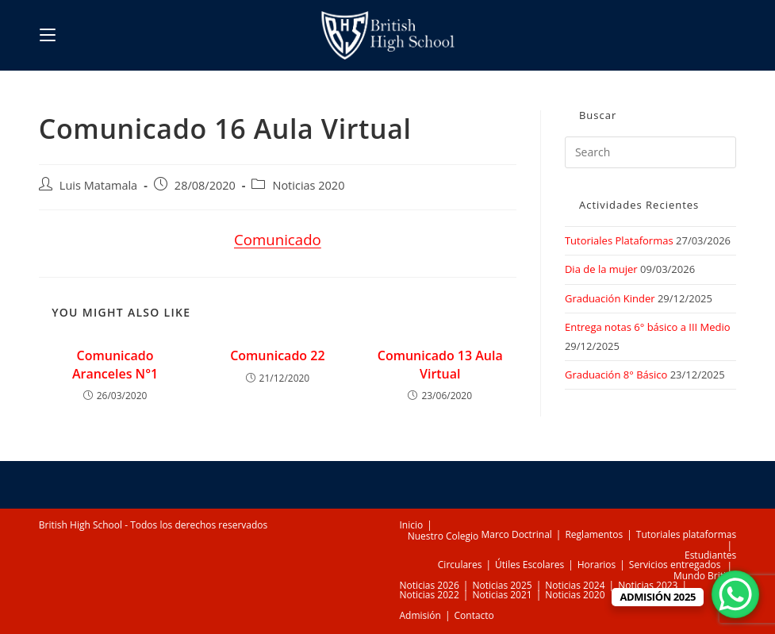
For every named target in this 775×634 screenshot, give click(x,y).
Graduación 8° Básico (616, 374)
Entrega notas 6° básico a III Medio (648, 327)
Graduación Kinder (610, 298)
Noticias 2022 (429, 594)
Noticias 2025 (501, 585)
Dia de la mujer (601, 269)
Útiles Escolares (529, 564)
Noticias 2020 (308, 185)
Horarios (596, 564)
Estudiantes (710, 555)
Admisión (420, 615)
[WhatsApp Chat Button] (735, 594)
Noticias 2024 (574, 585)
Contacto (474, 615)
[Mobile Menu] (48, 35)
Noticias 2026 (429, 585)
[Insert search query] (650, 152)
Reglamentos (594, 534)
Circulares (460, 564)
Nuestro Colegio (443, 536)
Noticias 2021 (501, 594)
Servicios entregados (675, 564)
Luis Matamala (98, 185)
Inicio (412, 525)
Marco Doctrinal (516, 534)
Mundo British (704, 575)
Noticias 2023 (647, 585)
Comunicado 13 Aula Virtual (440, 364)
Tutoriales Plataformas (619, 240)
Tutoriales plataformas (686, 534)
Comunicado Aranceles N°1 (115, 364)
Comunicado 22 (277, 355)
